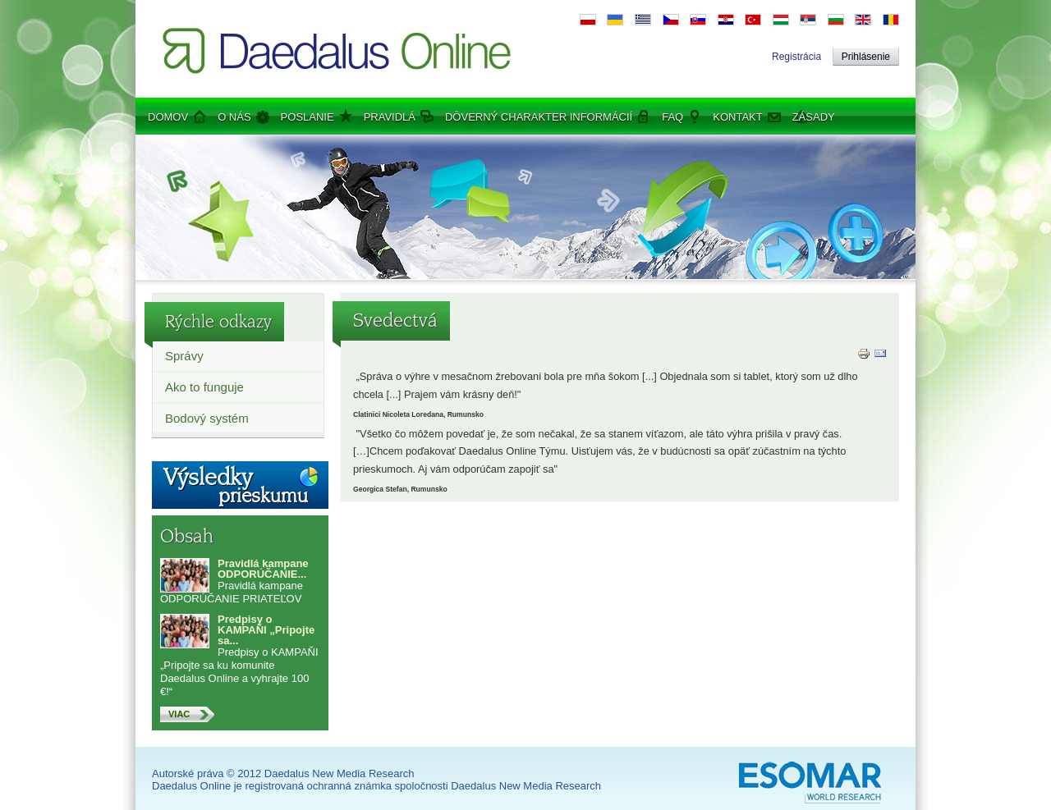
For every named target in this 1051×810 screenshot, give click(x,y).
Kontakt (737, 117)
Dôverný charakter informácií (538, 117)
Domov (168, 117)
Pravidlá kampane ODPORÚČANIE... (263, 568)
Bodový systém (207, 418)
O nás (234, 117)
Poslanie (307, 117)
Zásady (813, 117)
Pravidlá (389, 117)
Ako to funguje (204, 387)
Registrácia (796, 56)
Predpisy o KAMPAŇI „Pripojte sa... (266, 630)
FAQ (672, 117)
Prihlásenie (866, 56)
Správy (184, 356)
